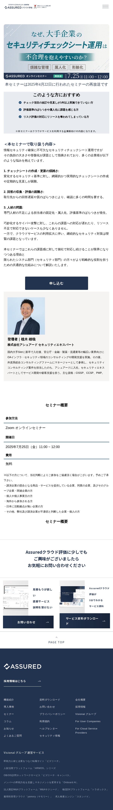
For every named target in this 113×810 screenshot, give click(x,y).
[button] (105, 6)
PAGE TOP (56, 642)
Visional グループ (85, 714)
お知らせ (9, 728)
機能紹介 (9, 699)
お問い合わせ (26, 622)
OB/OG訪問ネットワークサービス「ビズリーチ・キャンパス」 (38, 775)
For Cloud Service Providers (86, 730)
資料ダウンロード (50, 699)
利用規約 (45, 721)
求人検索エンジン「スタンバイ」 (73, 796)
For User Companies (88, 721)
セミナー (9, 714)
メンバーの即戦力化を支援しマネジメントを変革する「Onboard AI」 (41, 782)
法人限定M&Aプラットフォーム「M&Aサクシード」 (32, 789)
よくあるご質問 (13, 735)
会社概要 (80, 699)
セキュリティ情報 (50, 735)
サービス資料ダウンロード (82, 620)
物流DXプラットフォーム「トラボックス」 (85, 789)
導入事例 (9, 706)
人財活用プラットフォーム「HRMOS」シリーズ (30, 768)
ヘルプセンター (49, 728)
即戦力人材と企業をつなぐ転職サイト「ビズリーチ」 (32, 761)
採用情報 (80, 706)
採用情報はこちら (15, 681)
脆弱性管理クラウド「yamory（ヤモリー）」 (28, 796)
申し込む (56, 283)
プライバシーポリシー (52, 714)
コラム (7, 721)
